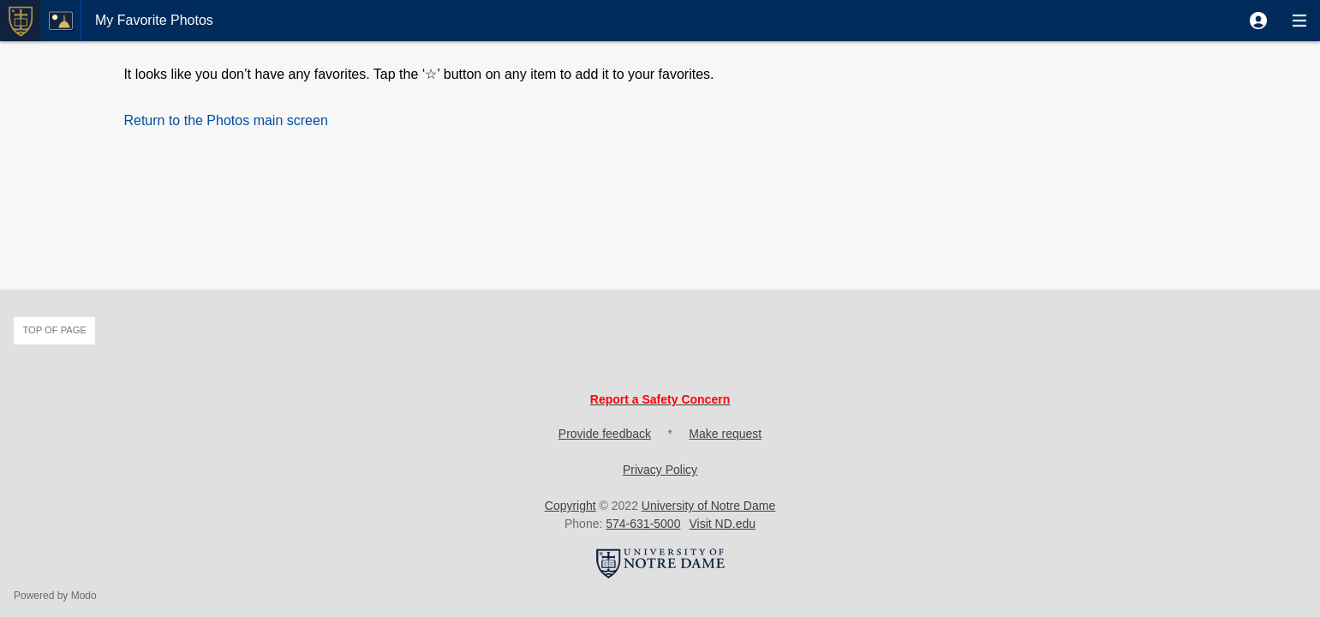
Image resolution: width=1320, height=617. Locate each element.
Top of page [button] (54, 330)
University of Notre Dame (708, 505)
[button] (1258, 20)
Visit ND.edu (722, 523)
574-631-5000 (643, 523)
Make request (725, 433)
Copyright (570, 505)
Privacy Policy (660, 469)
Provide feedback (604, 433)
